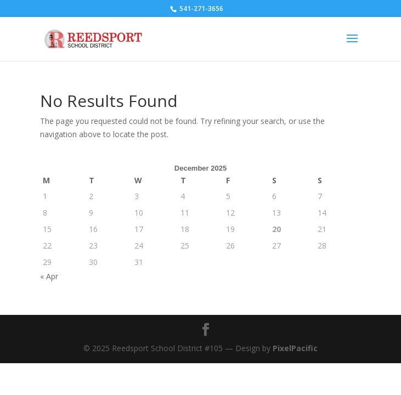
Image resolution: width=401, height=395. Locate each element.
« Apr (49, 276)
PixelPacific (295, 348)
